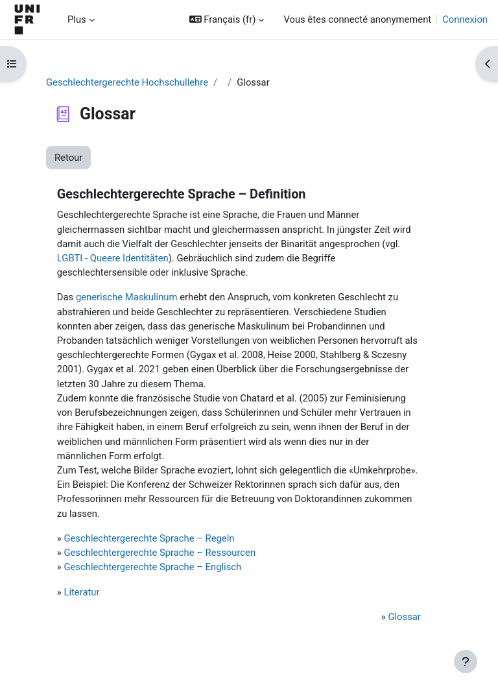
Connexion (465, 19)
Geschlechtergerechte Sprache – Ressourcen (159, 552)
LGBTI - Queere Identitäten (113, 258)
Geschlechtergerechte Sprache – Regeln (149, 538)
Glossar (404, 617)
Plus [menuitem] (76, 19)
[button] (227, 19)
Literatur (81, 592)
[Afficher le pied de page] (465, 661)
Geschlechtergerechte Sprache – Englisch (152, 567)
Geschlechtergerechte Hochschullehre (127, 82)
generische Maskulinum (127, 297)
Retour (68, 157)
